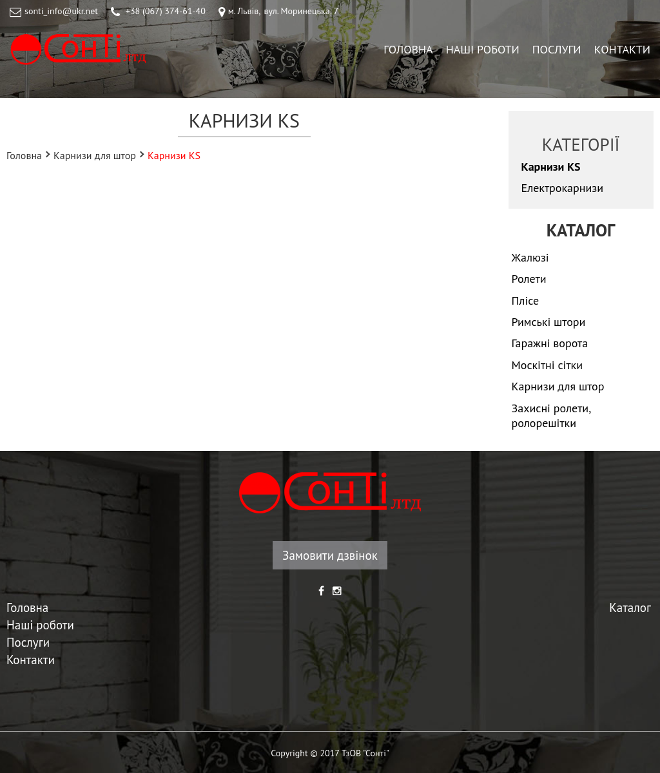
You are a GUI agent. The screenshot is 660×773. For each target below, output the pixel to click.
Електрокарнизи (562, 187)
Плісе (525, 300)
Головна (407, 49)
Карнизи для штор (94, 154)
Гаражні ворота (550, 343)
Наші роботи (482, 49)
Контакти (622, 49)
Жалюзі (530, 257)
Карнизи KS (551, 166)
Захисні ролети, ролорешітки (551, 415)
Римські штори (549, 321)
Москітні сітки (547, 365)
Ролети (529, 278)
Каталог (630, 608)
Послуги (556, 49)
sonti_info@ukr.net (61, 11)
